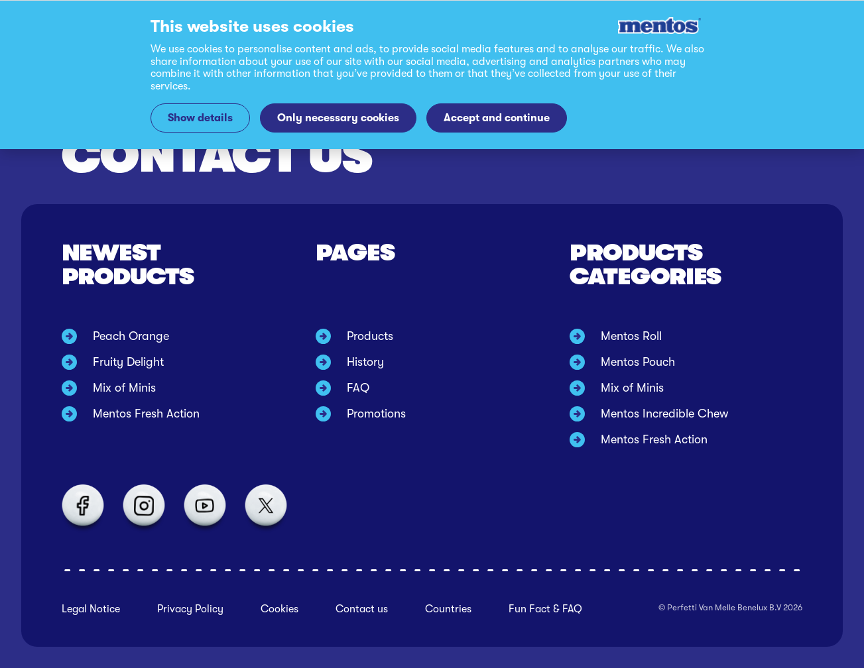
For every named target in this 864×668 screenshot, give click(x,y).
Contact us (362, 609)
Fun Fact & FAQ (545, 609)
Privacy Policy (190, 609)
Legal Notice (91, 609)
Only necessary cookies (338, 117)
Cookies (279, 609)
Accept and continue (497, 117)
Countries (448, 609)
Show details (200, 117)
